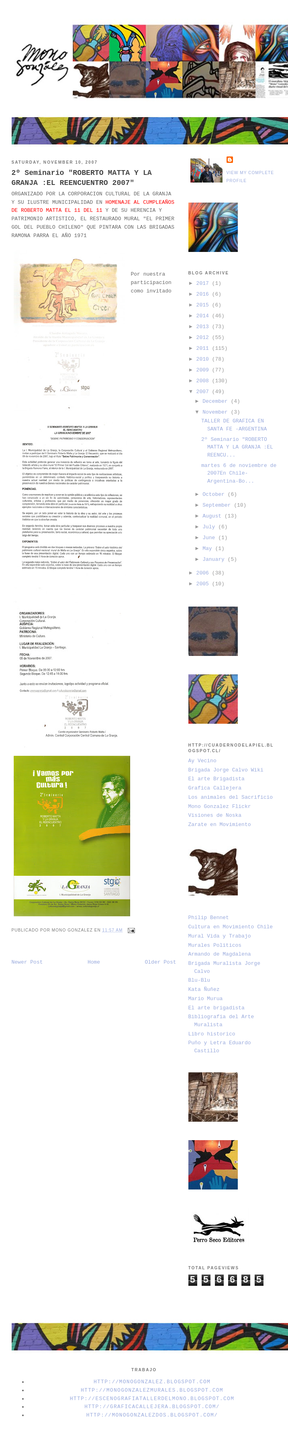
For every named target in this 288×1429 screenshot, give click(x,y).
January (214, 559)
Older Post (160, 962)
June (210, 538)
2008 (204, 381)
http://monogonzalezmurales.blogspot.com (152, 1390)
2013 (204, 327)
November (216, 412)
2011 (204, 348)
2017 (204, 283)
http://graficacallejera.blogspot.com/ (152, 1407)
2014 (204, 316)
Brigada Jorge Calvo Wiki (225, 770)
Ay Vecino (202, 761)
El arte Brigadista (216, 779)
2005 (204, 584)
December (216, 401)
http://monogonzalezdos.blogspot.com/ (152, 1415)
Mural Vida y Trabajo (219, 936)
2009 (204, 370)
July (210, 527)
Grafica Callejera (215, 788)
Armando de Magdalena (219, 954)
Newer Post (27, 962)
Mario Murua (205, 999)
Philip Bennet (208, 918)
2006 (204, 573)
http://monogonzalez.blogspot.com (152, 1382)
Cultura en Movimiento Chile (230, 927)
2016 (204, 294)
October (214, 494)
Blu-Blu (199, 980)
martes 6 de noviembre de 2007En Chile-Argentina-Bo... (238, 473)
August (213, 516)
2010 (204, 359)
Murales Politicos (215, 945)
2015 (204, 305)
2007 (204, 392)
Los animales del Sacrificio (230, 797)
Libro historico (211, 1034)
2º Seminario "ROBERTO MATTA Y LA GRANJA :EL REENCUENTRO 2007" (82, 178)
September (218, 505)
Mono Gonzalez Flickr (219, 807)
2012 (204, 338)
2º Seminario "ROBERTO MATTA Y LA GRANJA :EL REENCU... (237, 447)
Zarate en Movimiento (219, 825)
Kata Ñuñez (204, 989)
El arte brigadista (216, 1008)
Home (94, 962)
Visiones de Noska (215, 815)
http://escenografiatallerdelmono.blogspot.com (152, 1399)
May (208, 549)
